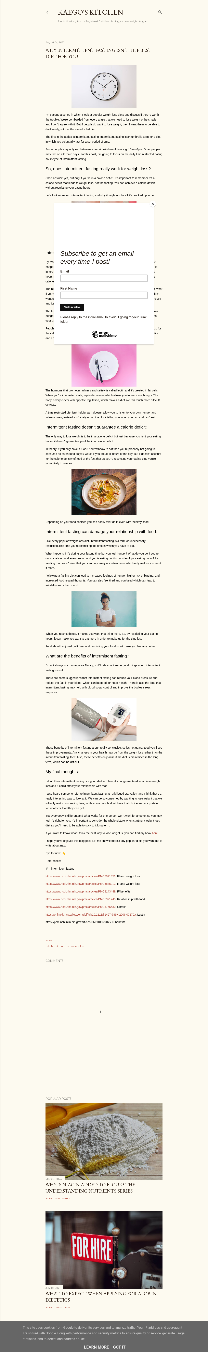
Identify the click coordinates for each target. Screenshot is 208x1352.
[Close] (153, 204)
